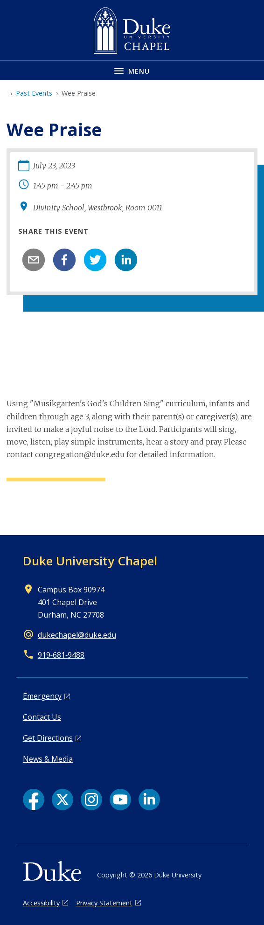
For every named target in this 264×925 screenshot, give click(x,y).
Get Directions (48, 738)
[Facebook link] (33, 799)
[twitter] (95, 259)
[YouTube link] (120, 799)
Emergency (42, 696)
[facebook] (64, 259)
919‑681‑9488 (61, 655)
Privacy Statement (104, 902)
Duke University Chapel (90, 560)
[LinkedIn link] (149, 799)
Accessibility (41, 902)
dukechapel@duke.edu (77, 635)
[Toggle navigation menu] (132, 70)
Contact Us (42, 717)
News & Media (48, 759)
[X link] (62, 799)
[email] (33, 259)
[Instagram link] (91, 799)
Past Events (34, 93)
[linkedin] (126, 259)
